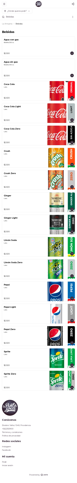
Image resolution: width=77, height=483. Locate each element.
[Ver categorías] (73, 17)
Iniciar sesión (7, 465)
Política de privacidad (11, 436)
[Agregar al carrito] (72, 53)
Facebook (6, 450)
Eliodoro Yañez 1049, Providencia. (16, 425)
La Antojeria (7, 24)
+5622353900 (7, 429)
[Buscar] (3, 17)
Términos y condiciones (12, 432)
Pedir (4, 462)
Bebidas (10, 17)
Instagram (6, 446)
